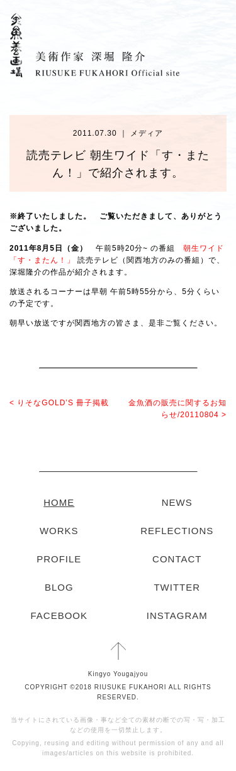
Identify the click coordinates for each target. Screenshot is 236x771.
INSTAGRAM (177, 615)
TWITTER (177, 587)
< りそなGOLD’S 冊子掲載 (59, 402)
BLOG (59, 587)
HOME (58, 502)
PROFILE (59, 559)
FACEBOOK (58, 615)
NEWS (177, 502)
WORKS (59, 530)
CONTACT (176, 559)
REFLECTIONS (176, 530)
